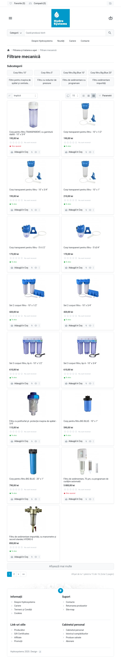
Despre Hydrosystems (42, 41)
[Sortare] (25, 95)
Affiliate (18, 637)
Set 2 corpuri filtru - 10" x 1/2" (23, 305)
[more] (39, 152)
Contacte (85, 41)
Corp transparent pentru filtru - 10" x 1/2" (83, 132)
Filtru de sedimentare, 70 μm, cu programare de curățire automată (86, 480)
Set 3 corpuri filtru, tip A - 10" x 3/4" (80, 363)
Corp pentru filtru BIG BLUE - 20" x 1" (26, 479)
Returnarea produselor (76, 606)
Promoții (18, 641)
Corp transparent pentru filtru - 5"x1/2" (27, 247)
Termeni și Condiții (23, 609)
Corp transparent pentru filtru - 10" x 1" (82, 189)
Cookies (18, 613)
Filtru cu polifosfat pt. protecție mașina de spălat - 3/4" (33, 422)
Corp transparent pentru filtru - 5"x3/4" (82, 247)
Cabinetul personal (75, 630)
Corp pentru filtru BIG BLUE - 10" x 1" (81, 421)
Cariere (72, 41)
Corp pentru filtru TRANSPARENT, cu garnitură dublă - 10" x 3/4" (31, 133)
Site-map (70, 609)
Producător (19, 630)
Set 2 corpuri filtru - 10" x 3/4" (77, 305)
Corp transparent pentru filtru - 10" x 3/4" (28, 189)
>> (23, 574)
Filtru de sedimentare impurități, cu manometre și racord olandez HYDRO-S (32, 538)
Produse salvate (73, 637)
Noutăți (60, 41)
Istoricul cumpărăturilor (77, 633)
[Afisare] (75, 95)
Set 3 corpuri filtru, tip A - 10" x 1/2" (25, 363)
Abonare (70, 641)
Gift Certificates (21, 633)
